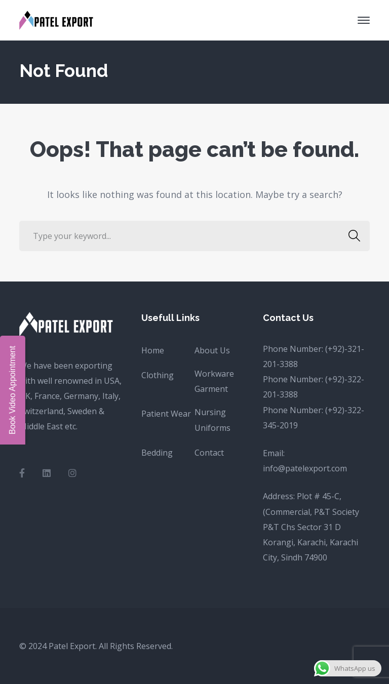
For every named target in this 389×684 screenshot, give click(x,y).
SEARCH (352, 236)
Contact (209, 452)
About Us (212, 350)
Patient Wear (166, 413)
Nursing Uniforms (212, 420)
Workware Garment (214, 381)
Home (152, 350)
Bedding (157, 452)
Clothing (157, 375)
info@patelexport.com (305, 468)
